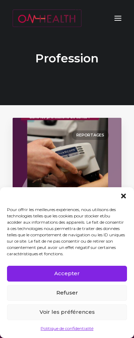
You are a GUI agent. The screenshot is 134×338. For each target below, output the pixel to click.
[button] (123, 196)
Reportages (90, 135)
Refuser (67, 292)
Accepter (67, 273)
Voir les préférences (67, 312)
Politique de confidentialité (67, 328)
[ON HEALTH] (47, 18)
